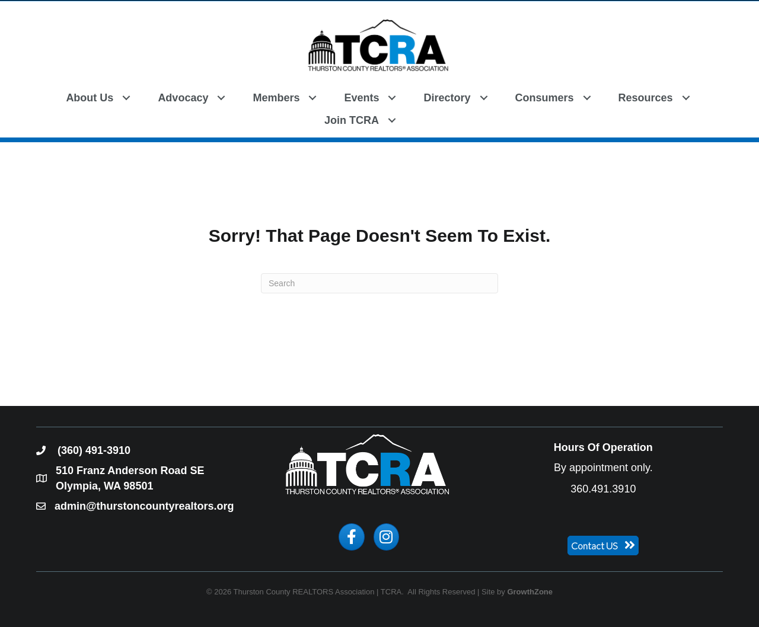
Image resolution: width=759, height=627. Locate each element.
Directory (446, 98)
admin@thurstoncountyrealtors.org (144, 506)
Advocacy (183, 98)
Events (361, 98)
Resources (645, 98)
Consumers (544, 98)
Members (276, 98)
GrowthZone (530, 591)
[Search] (379, 283)
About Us (89, 98)
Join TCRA (351, 120)
